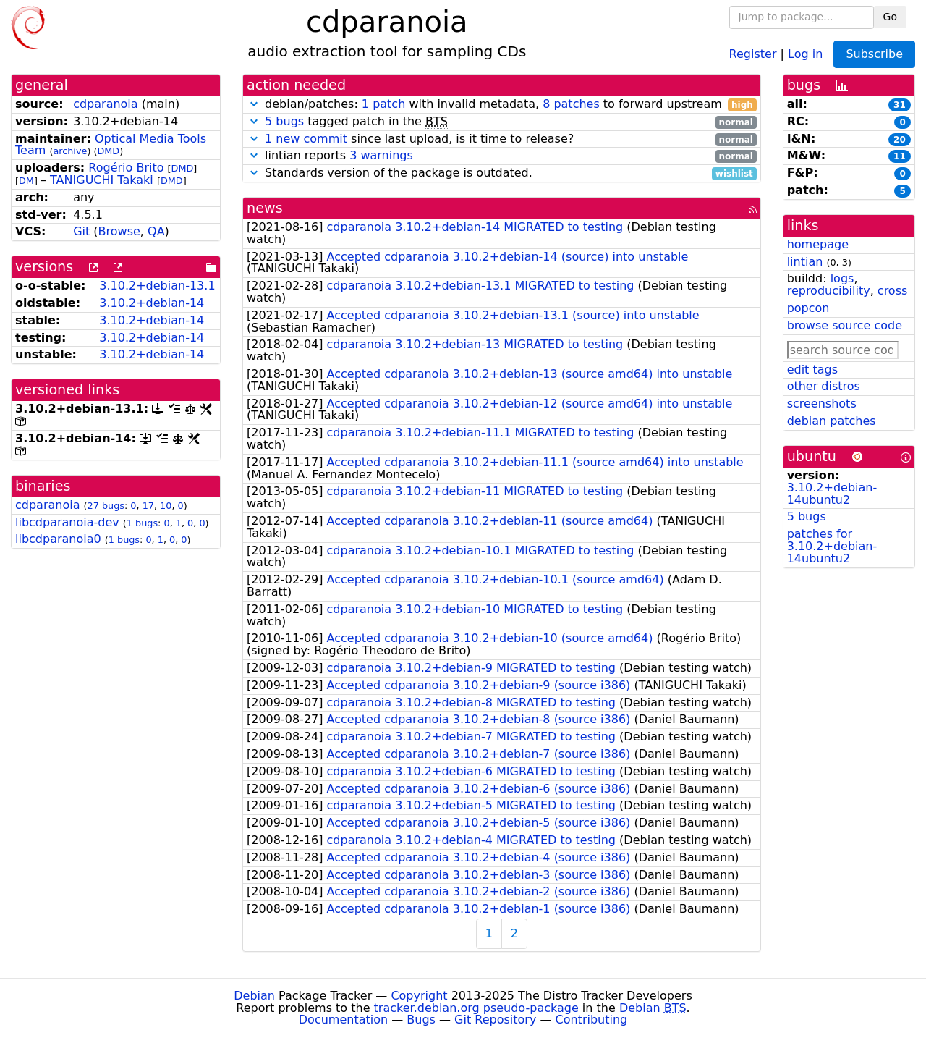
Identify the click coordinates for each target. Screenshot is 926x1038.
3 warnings (381, 155)
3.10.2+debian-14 (151, 303)
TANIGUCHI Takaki (101, 180)
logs (842, 278)
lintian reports (502, 156)
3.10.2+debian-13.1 (157, 285)
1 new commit (306, 138)
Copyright (419, 996)
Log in (805, 53)
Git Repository (495, 1019)
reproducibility (828, 291)
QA (156, 231)
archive (70, 150)
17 (148, 505)
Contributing (592, 1019)
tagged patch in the (502, 122)
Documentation (343, 1019)
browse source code (844, 325)
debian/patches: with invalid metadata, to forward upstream (502, 104)
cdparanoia (105, 104)
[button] (254, 104)
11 (899, 156)
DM (26, 180)
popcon (808, 308)
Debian (254, 996)
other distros (823, 386)
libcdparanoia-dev (67, 522)
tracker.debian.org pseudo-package (476, 1008)
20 (899, 140)
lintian (805, 262)
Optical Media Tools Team (110, 145)
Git (81, 231)
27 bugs (106, 505)
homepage (818, 244)
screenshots (822, 403)
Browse (119, 231)
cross (892, 291)
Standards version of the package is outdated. (502, 173)
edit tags (812, 369)
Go (890, 16)
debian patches (831, 421)
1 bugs (142, 523)
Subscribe (874, 54)
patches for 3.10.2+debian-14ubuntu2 (832, 546)
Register (753, 53)
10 (165, 505)
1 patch (383, 104)
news (265, 208)
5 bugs (284, 121)
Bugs (421, 1019)
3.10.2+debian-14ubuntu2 (832, 494)
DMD (108, 150)
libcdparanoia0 (58, 539)
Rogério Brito (125, 167)
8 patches (571, 104)
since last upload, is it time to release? (502, 139)
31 (899, 105)
